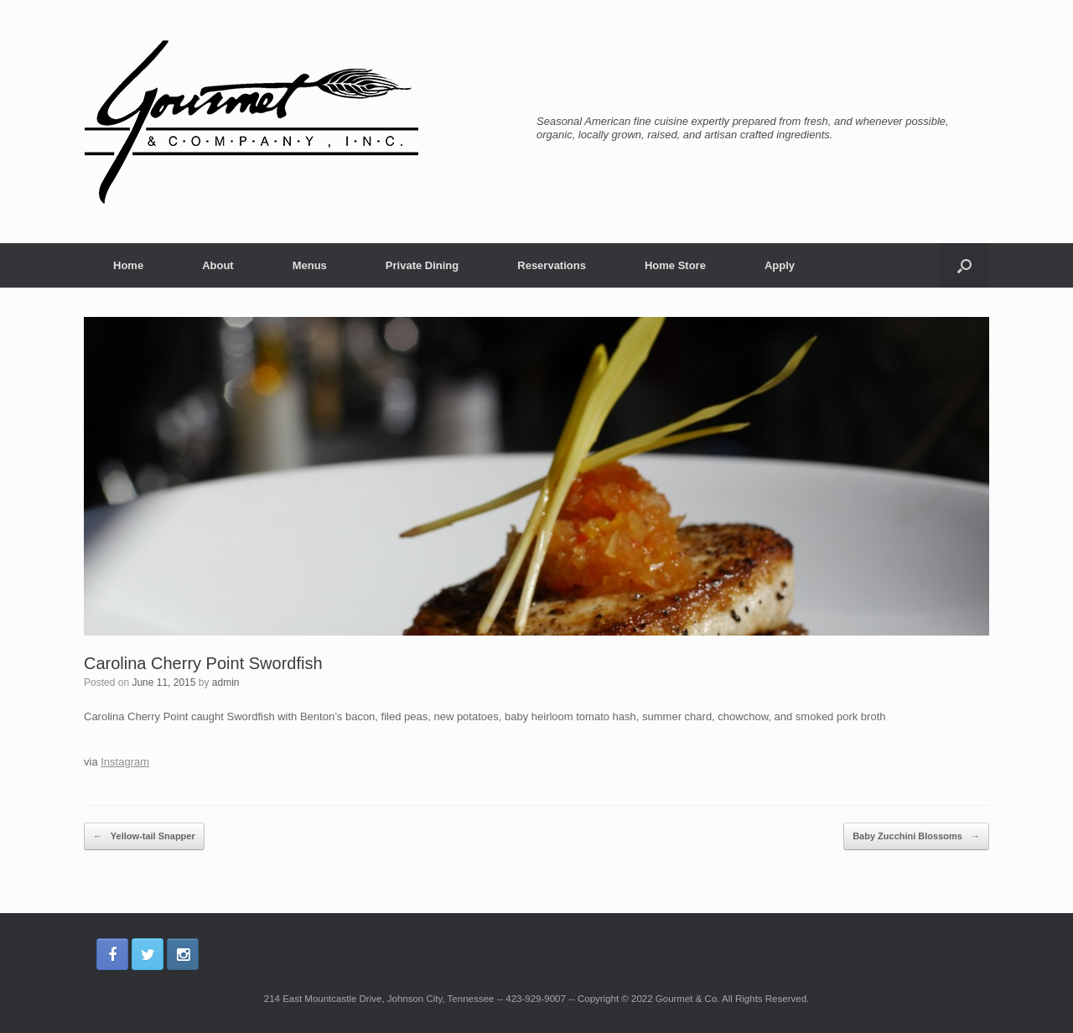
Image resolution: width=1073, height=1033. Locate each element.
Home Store (675, 265)
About (218, 265)
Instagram (125, 761)
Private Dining (422, 265)
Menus (310, 265)
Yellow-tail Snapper (144, 836)
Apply (780, 265)
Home (128, 265)
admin (226, 682)
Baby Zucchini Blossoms (916, 836)
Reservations (551, 265)
